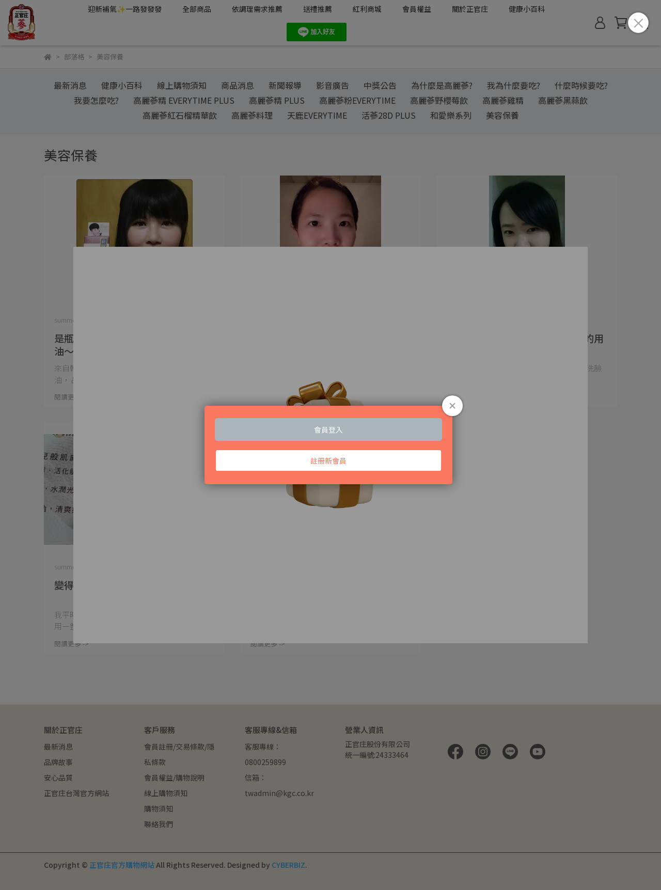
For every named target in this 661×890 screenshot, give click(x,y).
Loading (330, 445)
